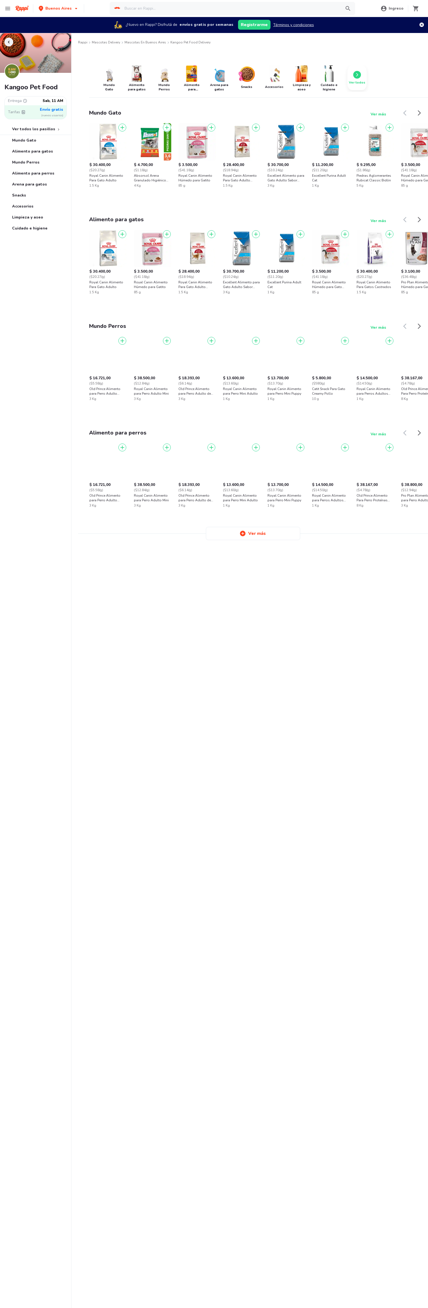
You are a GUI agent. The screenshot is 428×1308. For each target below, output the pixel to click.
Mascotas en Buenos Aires (145, 42)
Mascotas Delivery (106, 42)
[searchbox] (231, 8)
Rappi (82, 42)
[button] (58, 8)
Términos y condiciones (293, 24)
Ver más (378, 114)
